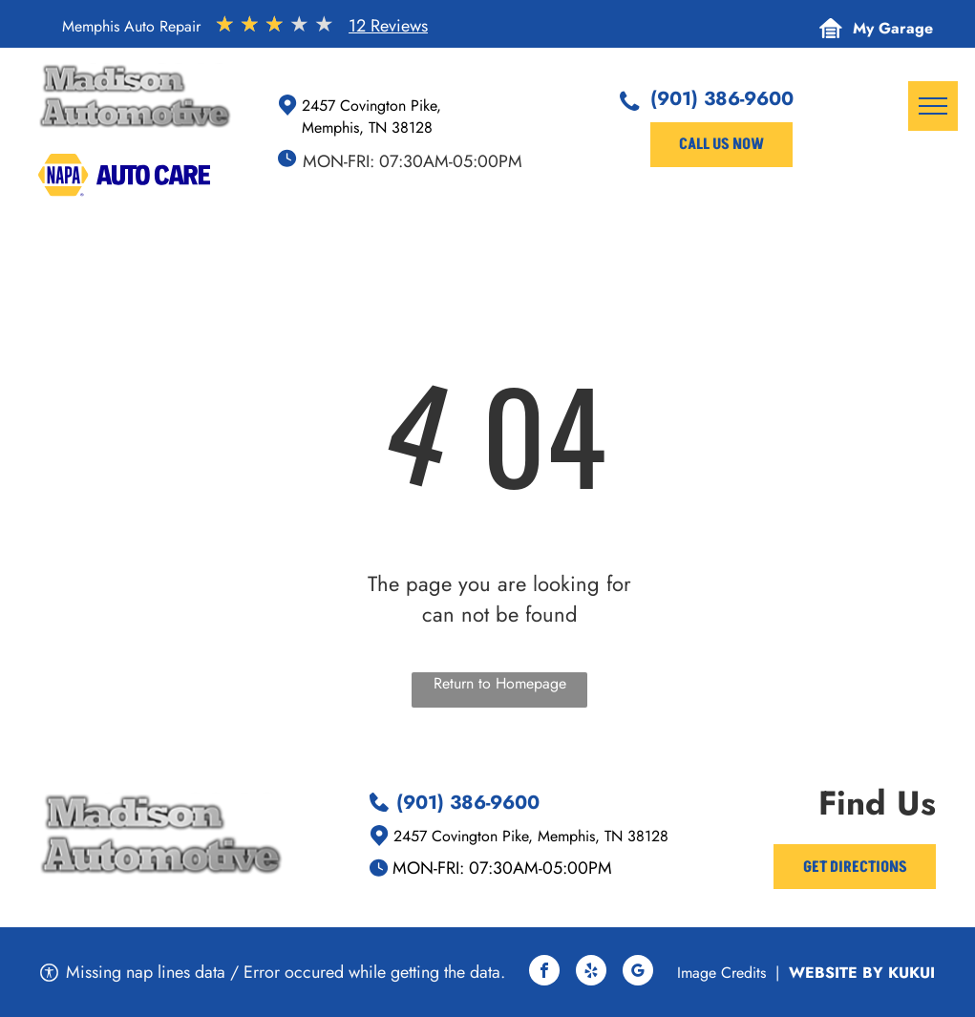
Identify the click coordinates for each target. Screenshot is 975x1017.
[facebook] (544, 972)
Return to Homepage (500, 683)
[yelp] (591, 972)
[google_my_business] (638, 972)
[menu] (933, 106)
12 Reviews (388, 25)
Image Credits (721, 973)
